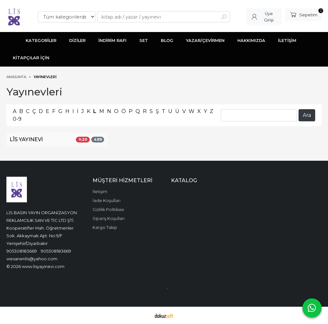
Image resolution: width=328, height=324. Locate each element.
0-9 (17, 119)
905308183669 (21, 251)
